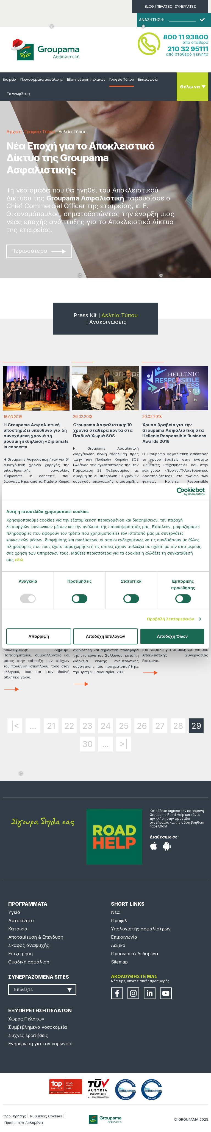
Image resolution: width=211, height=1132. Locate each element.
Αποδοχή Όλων (172, 636)
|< (15, 726)
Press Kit (85, 315)
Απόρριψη (38, 636)
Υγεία (14, 912)
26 (142, 726)
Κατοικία (17, 929)
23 (87, 726)
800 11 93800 (185, 37)
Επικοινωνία (148, 79)
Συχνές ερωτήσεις (28, 1035)
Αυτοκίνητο (21, 920)
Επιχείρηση (20, 953)
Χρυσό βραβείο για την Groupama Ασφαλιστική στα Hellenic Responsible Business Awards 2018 (174, 433)
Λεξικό (118, 945)
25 (124, 726)
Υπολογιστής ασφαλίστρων (141, 929)
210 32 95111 (188, 49)
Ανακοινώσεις (107, 322)
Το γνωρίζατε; (18, 93)
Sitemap (119, 962)
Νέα (115, 912)
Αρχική (13, 131)
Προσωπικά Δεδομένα (134, 953)
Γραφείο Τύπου (121, 79)
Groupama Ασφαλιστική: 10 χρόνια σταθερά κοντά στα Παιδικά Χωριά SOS (103, 430)
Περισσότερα (38, 251)
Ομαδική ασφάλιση (28, 962)
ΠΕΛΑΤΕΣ (164, 6)
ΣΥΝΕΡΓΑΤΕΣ (185, 6)
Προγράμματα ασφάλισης (41, 79)
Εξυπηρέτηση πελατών (86, 79)
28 (178, 726)
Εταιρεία (9, 79)
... (33, 726)
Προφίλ (119, 920)
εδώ (19, 559)
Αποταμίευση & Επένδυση (35, 937)
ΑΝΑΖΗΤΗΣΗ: (151, 20)
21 (51, 726)
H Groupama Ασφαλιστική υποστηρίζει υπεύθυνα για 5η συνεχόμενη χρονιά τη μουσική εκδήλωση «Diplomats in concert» (36, 435)
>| (124, 744)
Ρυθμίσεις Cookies (46, 1116)
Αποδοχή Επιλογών (105, 636)
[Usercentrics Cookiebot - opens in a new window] (181, 491)
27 (160, 726)
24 (106, 726)
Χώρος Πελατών (26, 1019)
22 (69, 726)
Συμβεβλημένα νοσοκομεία (37, 1027)
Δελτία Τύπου (119, 315)
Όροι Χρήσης (14, 1116)
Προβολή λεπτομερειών (170, 619)
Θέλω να (190, 86)
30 (87, 744)
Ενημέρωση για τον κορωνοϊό (40, 1043)
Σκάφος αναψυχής (28, 945)
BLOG (149, 6)
